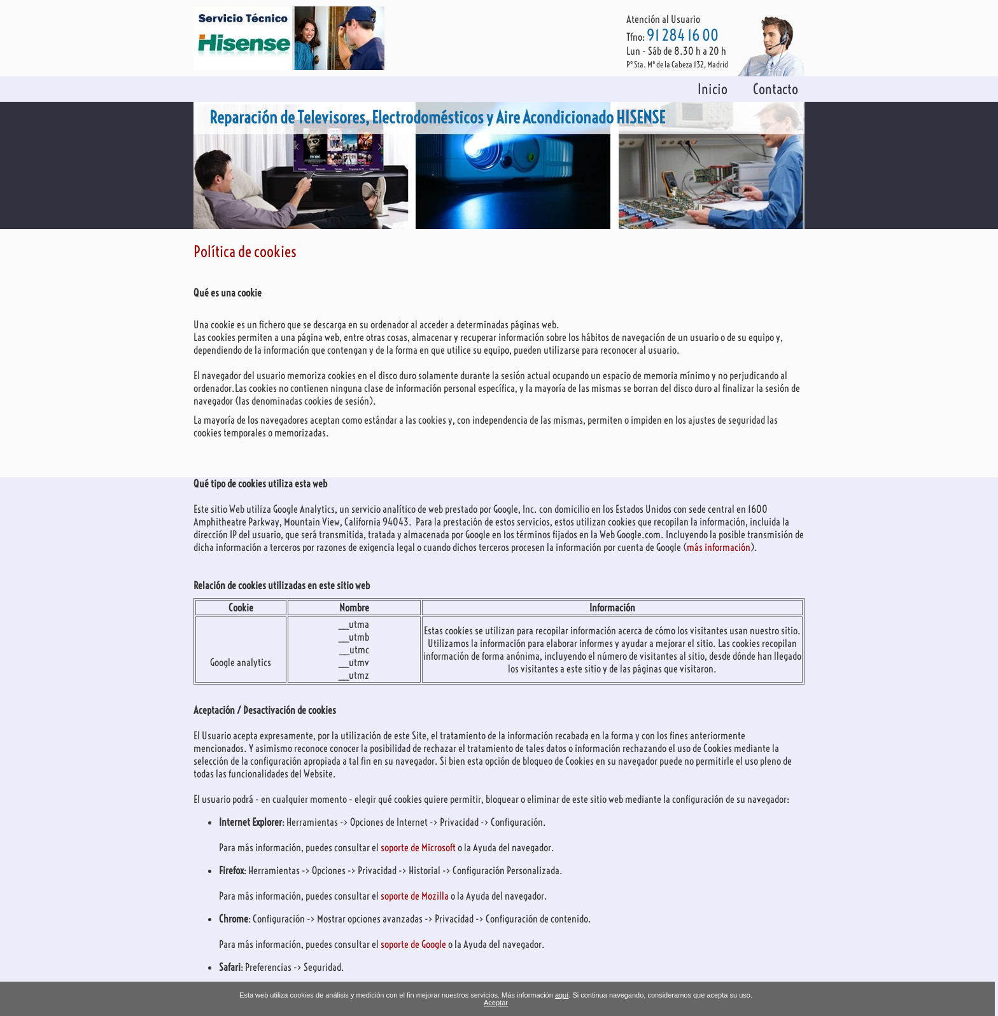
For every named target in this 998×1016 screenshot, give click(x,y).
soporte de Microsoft (419, 847)
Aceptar (496, 1002)
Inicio (712, 89)
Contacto (775, 89)
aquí (561, 995)
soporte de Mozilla (416, 895)
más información (718, 547)
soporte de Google (414, 944)
